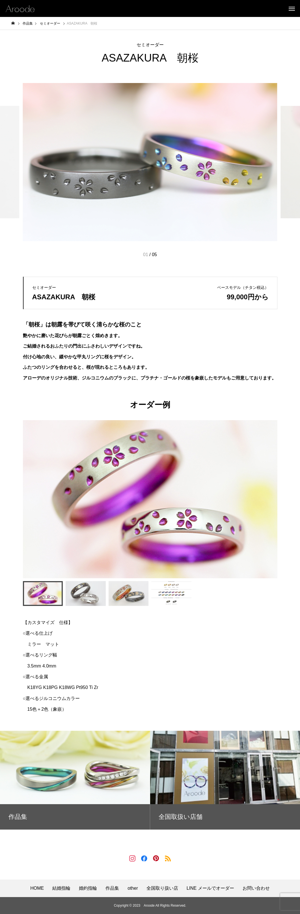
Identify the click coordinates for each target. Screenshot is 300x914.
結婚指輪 (61, 888)
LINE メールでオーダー (210, 888)
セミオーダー (150, 44)
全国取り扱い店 (162, 888)
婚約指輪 (88, 888)
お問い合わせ (256, 888)
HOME (37, 888)
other (133, 888)
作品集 (112, 888)
